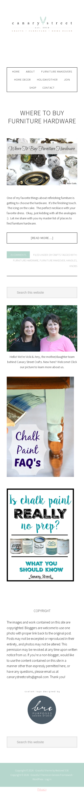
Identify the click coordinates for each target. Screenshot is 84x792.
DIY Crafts (55, 254)
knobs (73, 266)
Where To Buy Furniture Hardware (42, 117)
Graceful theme (43, 770)
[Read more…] (42, 238)
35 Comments (18, 254)
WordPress (37, 779)
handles (71, 260)
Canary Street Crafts (42, 36)
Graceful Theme (39, 775)
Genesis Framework (62, 775)
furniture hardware (26, 260)
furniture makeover (52, 260)
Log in (48, 779)
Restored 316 (62, 770)
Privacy (42, 789)
